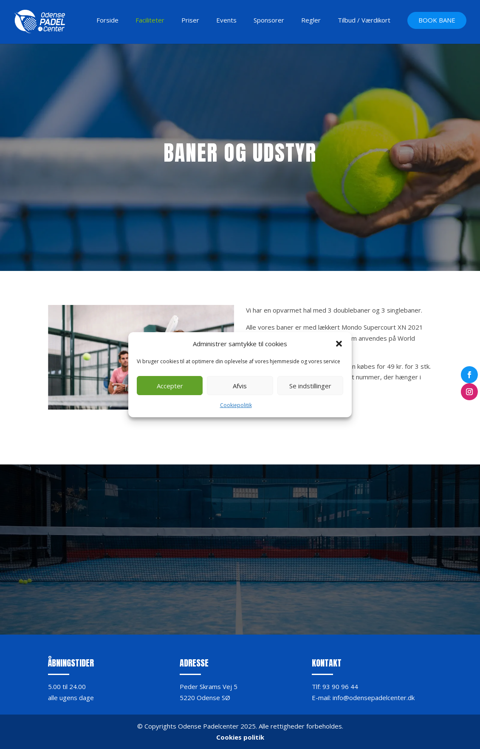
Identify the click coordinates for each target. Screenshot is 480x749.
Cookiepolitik (236, 405)
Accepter (170, 386)
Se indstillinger (310, 386)
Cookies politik (240, 737)
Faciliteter (150, 20)
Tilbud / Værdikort (364, 20)
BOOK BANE (436, 20)
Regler (311, 20)
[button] (339, 343)
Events (226, 20)
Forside (107, 20)
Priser (190, 20)
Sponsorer (269, 20)
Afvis (240, 386)
